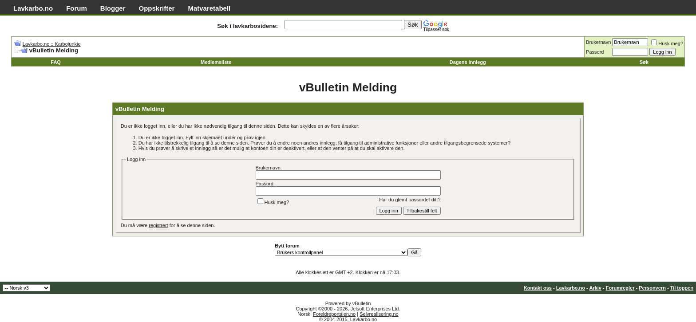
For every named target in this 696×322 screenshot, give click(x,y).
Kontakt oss (538, 288)
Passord (595, 52)
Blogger (113, 8)
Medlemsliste (216, 62)
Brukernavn (598, 42)
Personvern (652, 288)
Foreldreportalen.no (334, 314)
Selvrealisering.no (379, 314)
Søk (644, 62)
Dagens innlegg (468, 62)
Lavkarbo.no (33, 8)
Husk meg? (667, 43)
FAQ (56, 62)
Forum (76, 8)
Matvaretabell (209, 8)
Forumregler (620, 288)
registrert (158, 225)
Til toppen (681, 288)
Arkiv (595, 288)
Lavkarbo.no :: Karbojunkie (52, 44)
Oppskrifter (157, 8)
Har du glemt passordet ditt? (409, 199)
